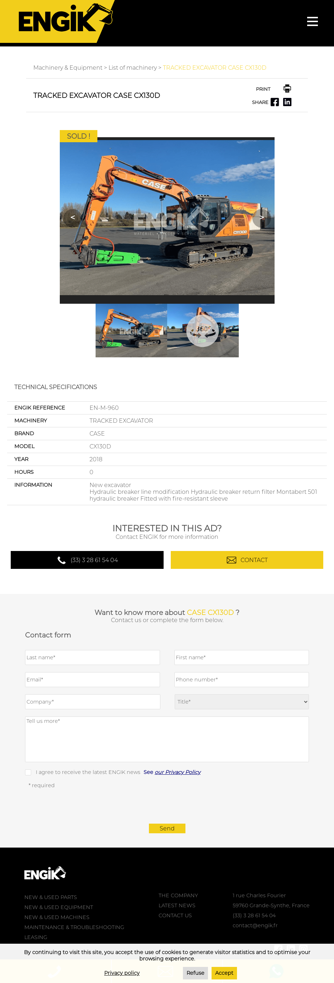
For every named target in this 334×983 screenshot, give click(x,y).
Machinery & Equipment (67, 67)
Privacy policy (122, 973)
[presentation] (167, 806)
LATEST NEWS (177, 905)
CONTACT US (175, 915)
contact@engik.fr (255, 925)
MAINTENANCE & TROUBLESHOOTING (74, 927)
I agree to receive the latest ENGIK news (118, 772)
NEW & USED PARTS (50, 897)
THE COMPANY (178, 895)
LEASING (35, 937)
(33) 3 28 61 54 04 (94, 560)
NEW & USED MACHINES (56, 917)
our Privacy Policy (177, 772)
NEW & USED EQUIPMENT (58, 907)
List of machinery (132, 67)
